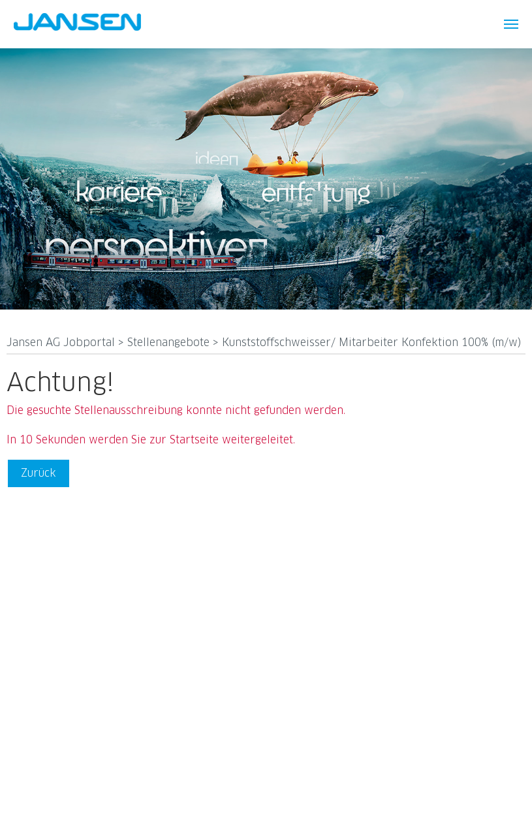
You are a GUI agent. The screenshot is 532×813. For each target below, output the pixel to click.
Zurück (38, 473)
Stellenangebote (170, 343)
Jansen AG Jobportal (62, 343)
